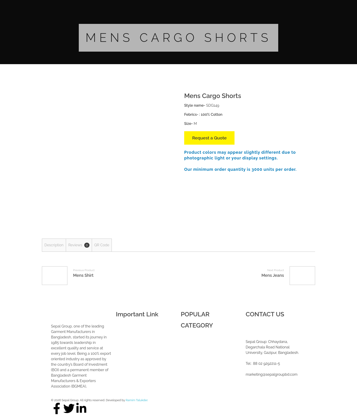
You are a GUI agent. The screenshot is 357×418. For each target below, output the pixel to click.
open (165, 101)
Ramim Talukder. (137, 400)
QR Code (101, 245)
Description (54, 245)
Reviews (78, 245)
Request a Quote (209, 137)
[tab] (54, 245)
